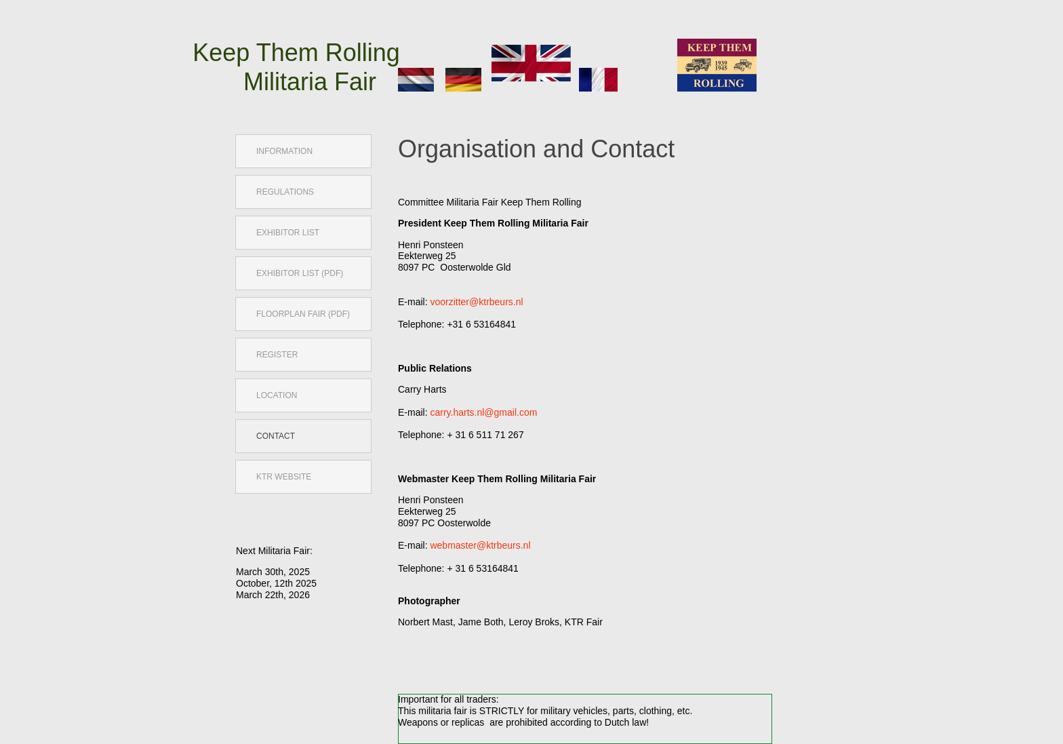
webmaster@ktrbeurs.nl (480, 545)
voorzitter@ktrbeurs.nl (476, 301)
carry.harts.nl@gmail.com (483, 412)
